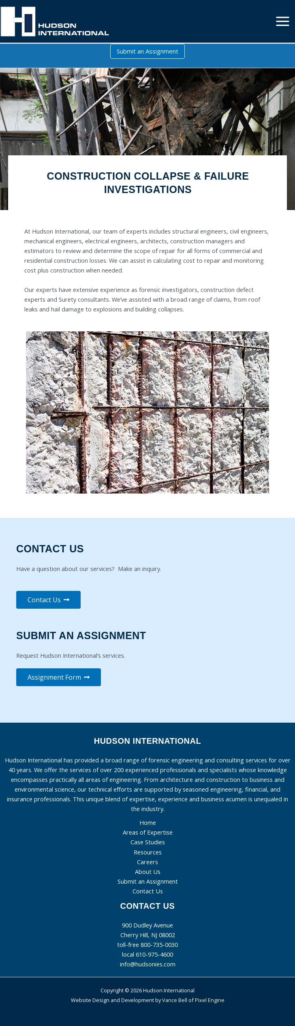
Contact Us (148, 891)
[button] (147, 51)
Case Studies (147, 842)
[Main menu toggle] (282, 21)
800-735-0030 (159, 944)
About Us (147, 871)
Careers (147, 862)
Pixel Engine (209, 1000)
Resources (148, 852)
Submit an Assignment (148, 881)
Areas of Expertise (148, 832)
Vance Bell (174, 1000)
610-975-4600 (154, 954)
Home (147, 822)
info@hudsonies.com (147, 964)
